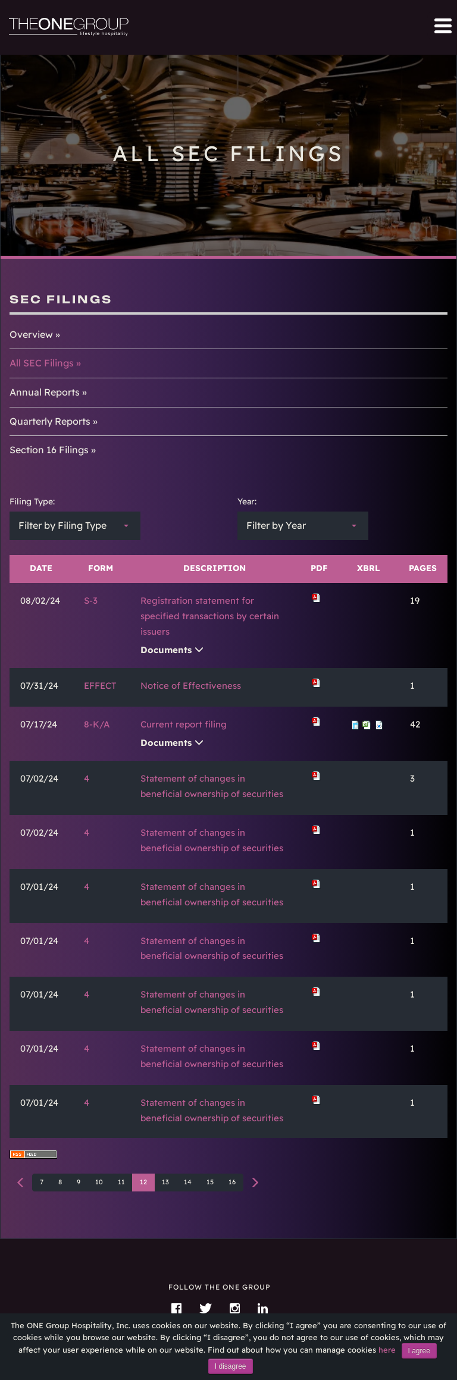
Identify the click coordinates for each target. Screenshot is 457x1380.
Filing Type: (32, 501)
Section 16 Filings (49, 450)
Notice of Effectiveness (190, 685)
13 (165, 1182)
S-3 (91, 600)
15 (210, 1182)
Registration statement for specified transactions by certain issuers (209, 616)
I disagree (230, 1366)
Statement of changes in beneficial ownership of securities (211, 786)
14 (188, 1182)
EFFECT (100, 685)
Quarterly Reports (50, 421)
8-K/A (97, 724)
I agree (419, 1351)
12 (143, 1182)
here (387, 1349)
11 (121, 1182)
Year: (246, 501)
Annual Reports (45, 392)
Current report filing (183, 724)
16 (232, 1182)
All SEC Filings (42, 363)
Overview (31, 334)
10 (99, 1182)
